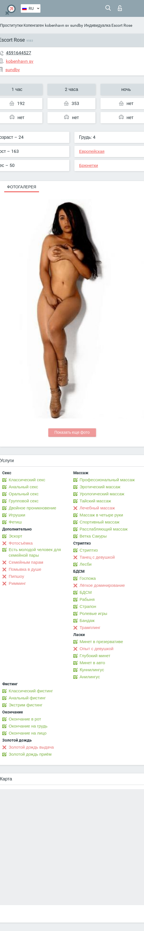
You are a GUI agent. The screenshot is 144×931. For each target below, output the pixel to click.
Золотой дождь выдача (31, 747)
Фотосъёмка (21, 543)
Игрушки (17, 515)
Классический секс (27, 479)
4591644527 (18, 52)
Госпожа (88, 578)
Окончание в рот (25, 719)
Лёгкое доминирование (102, 585)
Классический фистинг (31, 690)
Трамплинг (90, 627)
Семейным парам (26, 562)
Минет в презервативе (101, 641)
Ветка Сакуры (93, 536)
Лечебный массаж (97, 508)
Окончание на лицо (28, 733)
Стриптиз (89, 550)
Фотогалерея (21, 187)
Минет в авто (92, 662)
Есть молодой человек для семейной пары (35, 552)
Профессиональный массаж (107, 479)
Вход (120, 8)
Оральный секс (23, 493)
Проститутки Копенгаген (22, 25)
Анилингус (90, 676)
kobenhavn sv (57, 25)
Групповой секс (23, 500)
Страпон (88, 606)
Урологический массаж (102, 493)
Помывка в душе (25, 569)
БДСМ (86, 592)
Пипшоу (16, 576)
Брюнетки (88, 165)
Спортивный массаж (100, 522)
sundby (76, 25)
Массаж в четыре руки (101, 515)
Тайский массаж (95, 500)
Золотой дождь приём (30, 754)
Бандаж (87, 620)
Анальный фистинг (27, 698)
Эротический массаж (100, 486)
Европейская (91, 151)
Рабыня (87, 599)
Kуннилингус (92, 669)
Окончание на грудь (28, 726)
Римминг (17, 583)
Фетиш (15, 522)
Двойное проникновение (32, 508)
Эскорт (15, 536)
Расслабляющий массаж (104, 529)
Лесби (86, 564)
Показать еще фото (72, 432)
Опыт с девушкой (97, 648)
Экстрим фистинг (25, 705)
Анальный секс (23, 486)
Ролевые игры (94, 613)
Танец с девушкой (97, 557)
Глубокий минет (95, 655)
